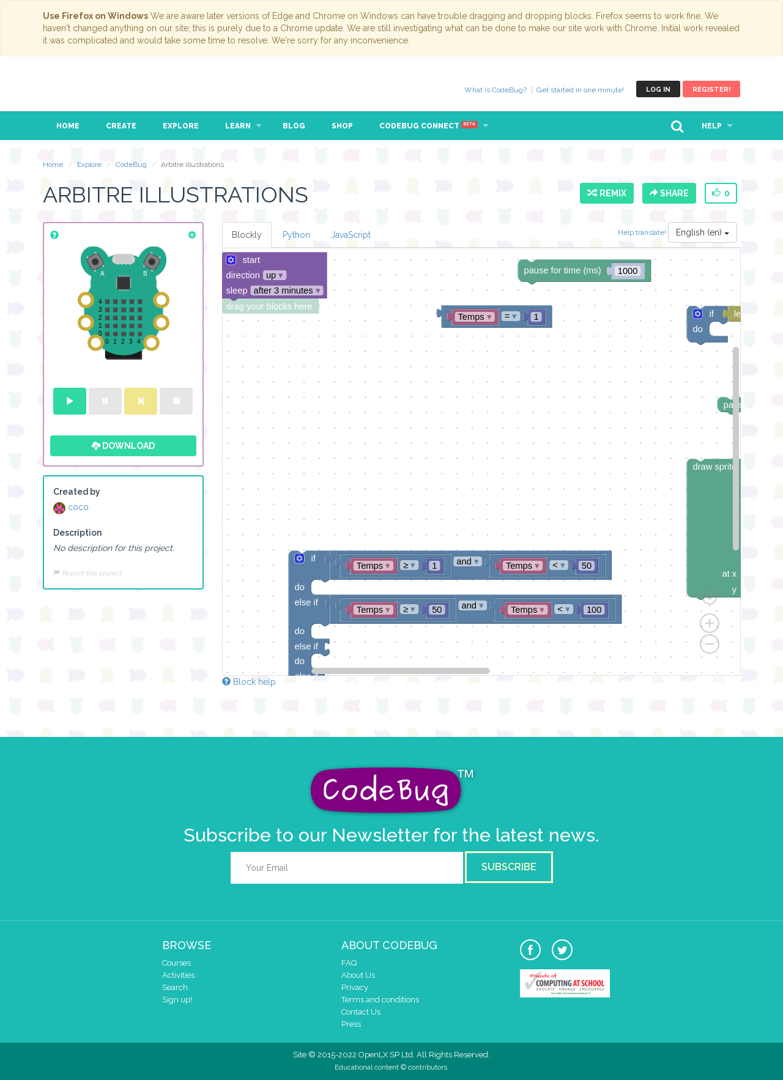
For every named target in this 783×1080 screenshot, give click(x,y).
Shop (342, 126)
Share (669, 193)
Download (123, 446)
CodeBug (84, 89)
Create (121, 126)
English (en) (702, 232)
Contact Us (360, 1011)
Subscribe (508, 867)
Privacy (354, 987)
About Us (358, 975)
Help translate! (643, 232)
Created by (76, 492)
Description (77, 533)
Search (175, 987)
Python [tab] (296, 235)
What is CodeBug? (495, 90)
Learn (238, 126)
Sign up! (177, 999)
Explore (181, 126)
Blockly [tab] (247, 235)
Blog (294, 126)
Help (712, 126)
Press (351, 1024)
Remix (606, 193)
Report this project (87, 573)
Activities (178, 975)
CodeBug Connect (428, 126)
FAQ (349, 962)
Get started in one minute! (580, 90)
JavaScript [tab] (351, 235)
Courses (176, 962)
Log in (658, 90)
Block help (249, 682)
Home (68, 126)
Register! (711, 90)
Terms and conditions (380, 999)
